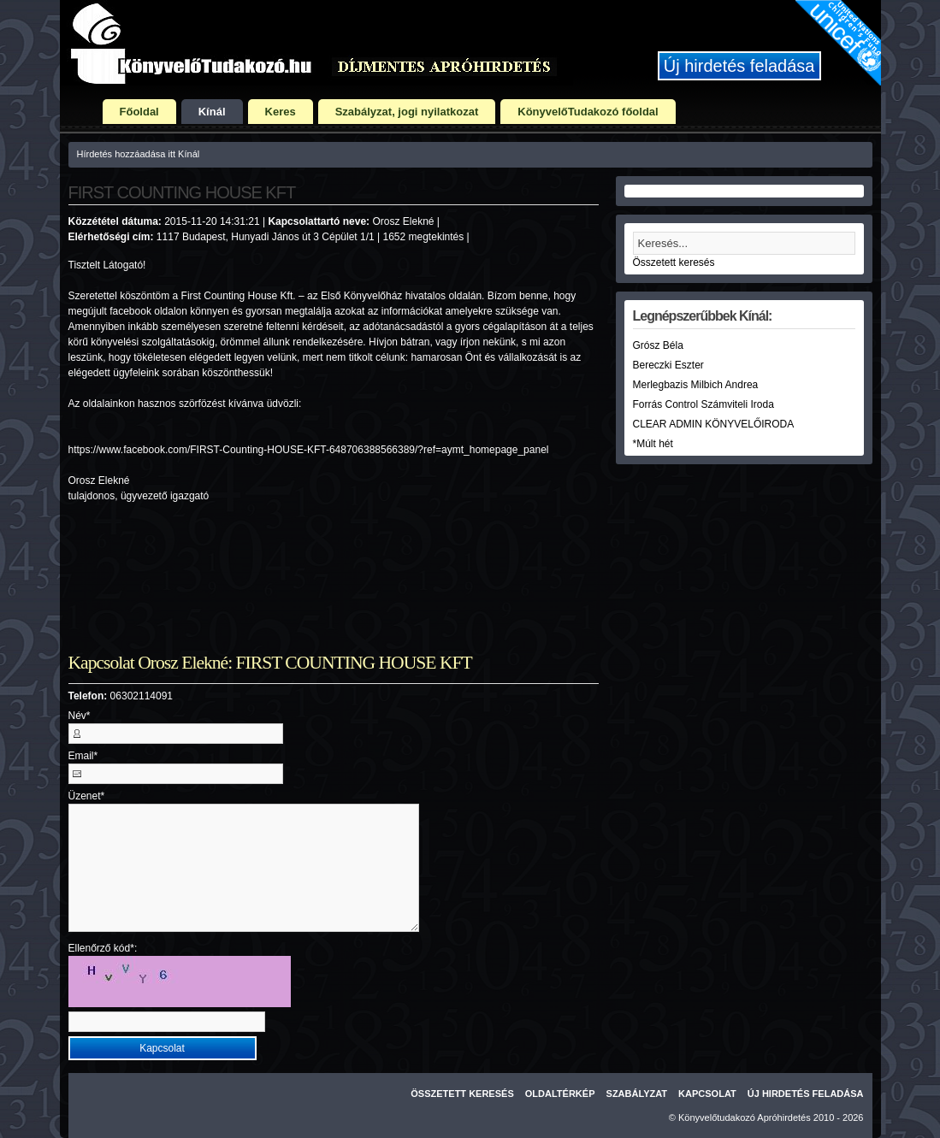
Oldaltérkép (560, 1093)
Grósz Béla (658, 345)
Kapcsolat (707, 1093)
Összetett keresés (674, 262)
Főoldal (139, 111)
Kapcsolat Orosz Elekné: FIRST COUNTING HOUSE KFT (270, 662)
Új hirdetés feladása (739, 65)
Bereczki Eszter (668, 365)
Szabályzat (637, 1093)
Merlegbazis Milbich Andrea (696, 385)
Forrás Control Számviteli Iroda (703, 404)
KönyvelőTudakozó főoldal (587, 111)
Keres (280, 111)
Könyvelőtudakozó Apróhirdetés (744, 1117)
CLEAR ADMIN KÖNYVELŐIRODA (714, 424)
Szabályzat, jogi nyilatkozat (407, 111)
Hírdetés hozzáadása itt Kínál (138, 154)
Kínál (212, 111)
